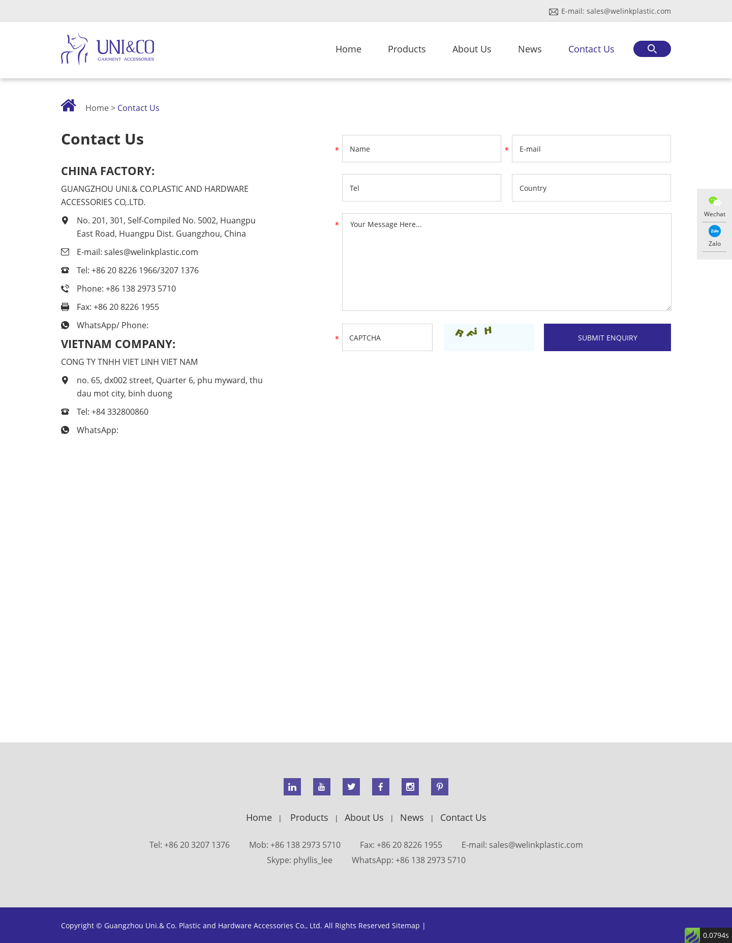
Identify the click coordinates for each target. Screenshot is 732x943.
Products (407, 49)
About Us (472, 49)
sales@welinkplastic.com (629, 11)
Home (348, 49)
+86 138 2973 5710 (430, 860)
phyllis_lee (312, 860)
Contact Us (591, 49)
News (530, 49)
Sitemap (406, 925)
